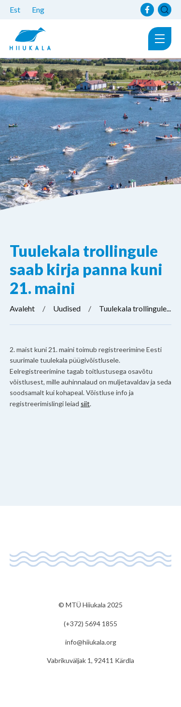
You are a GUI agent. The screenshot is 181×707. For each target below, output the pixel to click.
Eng (38, 9)
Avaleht (22, 308)
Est (15, 9)
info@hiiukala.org (90, 642)
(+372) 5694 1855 (90, 623)
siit (85, 403)
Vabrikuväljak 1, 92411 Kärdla (90, 660)
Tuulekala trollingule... (135, 308)
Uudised (67, 308)
